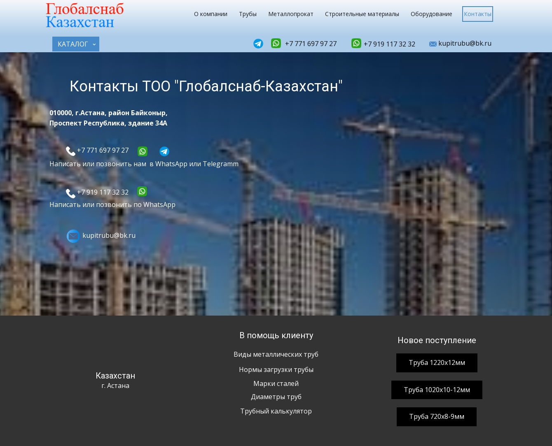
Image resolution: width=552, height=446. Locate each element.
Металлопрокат (290, 14)
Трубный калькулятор (276, 411)
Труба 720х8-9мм (436, 416)
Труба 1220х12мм (437, 362)
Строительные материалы (362, 14)
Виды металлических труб (276, 354)
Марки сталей (276, 383)
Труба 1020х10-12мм (437, 389)
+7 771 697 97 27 (310, 43)
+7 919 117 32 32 (388, 44)
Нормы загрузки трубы (276, 369)
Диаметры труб (276, 396)
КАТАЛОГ (73, 44)
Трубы (248, 14)
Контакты (477, 14)
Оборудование (431, 14)
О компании (210, 14)
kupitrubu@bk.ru (460, 44)
